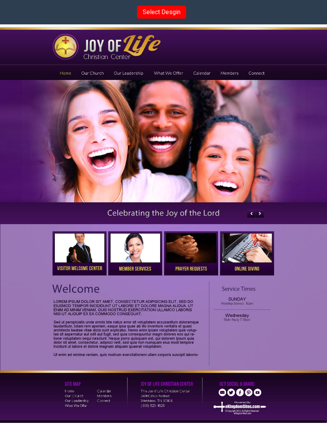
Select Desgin (161, 12)
